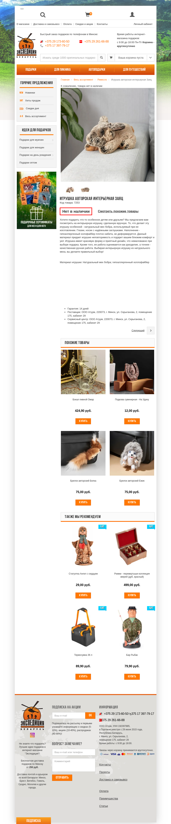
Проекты (104, 773)
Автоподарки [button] (97, 70)
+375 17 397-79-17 (57, 45)
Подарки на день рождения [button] (35, 154)
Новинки (27, 93)
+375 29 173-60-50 (57, 41)
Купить (83, 421)
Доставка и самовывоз (46, 24)
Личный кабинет (143, 24)
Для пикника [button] (62, 70)
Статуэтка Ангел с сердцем (83, 574)
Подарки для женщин (32, 147)
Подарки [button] (30, 70)
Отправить (62, 779)
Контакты (102, 24)
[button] (42, 15)
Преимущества (108, 800)
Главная (65, 79)
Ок (90, 717)
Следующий (138, 330)
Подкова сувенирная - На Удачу (132, 399)
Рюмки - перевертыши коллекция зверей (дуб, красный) (132, 576)
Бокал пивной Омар (83, 399)
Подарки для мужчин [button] (32, 139)
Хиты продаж (30, 101)
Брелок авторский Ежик (132, 481)
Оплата (67, 24)
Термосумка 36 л (83, 656)
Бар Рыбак (132, 656)
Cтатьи (103, 807)
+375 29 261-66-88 (96, 41)
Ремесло (102, 79)
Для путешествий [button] (134, 70)
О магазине (23, 24)
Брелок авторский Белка (83, 481)
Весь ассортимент (33, 116)
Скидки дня (29, 109)
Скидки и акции (84, 24)
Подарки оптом (28, 162)
